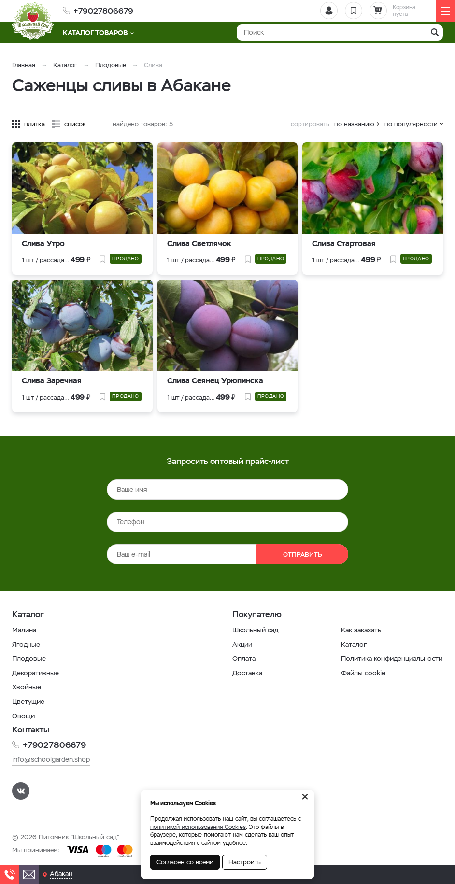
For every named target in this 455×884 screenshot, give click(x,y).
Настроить (244, 862)
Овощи (23, 716)
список (75, 124)
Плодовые (110, 65)
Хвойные (26, 687)
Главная (23, 65)
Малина (24, 630)
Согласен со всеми (184, 862)
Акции (242, 644)
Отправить (302, 554)
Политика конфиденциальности (391, 658)
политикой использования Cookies (198, 827)
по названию (354, 124)
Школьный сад (255, 630)
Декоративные (35, 673)
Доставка (247, 673)
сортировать (310, 124)
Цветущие (28, 701)
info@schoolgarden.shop (51, 759)
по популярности (411, 124)
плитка (34, 124)
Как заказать (361, 630)
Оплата (244, 658)
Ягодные (26, 644)
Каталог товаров (98, 32)
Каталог (65, 65)
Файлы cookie (363, 673)
